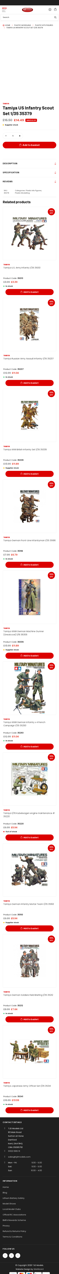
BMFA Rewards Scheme (14, 1220)
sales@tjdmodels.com (19, 1156)
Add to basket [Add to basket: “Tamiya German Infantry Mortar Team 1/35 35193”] (30, 928)
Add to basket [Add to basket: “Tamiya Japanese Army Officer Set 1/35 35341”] (30, 1110)
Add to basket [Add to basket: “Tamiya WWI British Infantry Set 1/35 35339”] (30, 473)
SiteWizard (38, 1269)
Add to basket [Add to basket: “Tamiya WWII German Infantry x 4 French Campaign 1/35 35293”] (30, 746)
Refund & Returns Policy (14, 1231)
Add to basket (31, 145)
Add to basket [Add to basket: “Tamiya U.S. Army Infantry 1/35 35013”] (30, 292)
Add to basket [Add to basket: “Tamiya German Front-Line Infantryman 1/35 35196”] (30, 564)
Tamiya (6, 103)
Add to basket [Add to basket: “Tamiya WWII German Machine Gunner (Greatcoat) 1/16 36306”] (30, 655)
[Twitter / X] (11, 1255)
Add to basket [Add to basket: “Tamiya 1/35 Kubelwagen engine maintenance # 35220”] (30, 837)
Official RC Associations (14, 1214)
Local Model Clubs (12, 1209)
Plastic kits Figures (44, 25)
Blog (5, 1192)
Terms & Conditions (12, 1236)
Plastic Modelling (22, 25)
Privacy (6, 1225)
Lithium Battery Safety (13, 1198)
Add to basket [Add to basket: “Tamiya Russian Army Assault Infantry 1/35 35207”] (30, 383)
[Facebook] (5, 1255)
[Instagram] (17, 1255)
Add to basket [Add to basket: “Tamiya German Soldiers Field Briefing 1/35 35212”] (30, 1019)
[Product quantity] (12, 136)
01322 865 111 (14, 1151)
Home (7, 25)
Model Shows (9, 1203)
